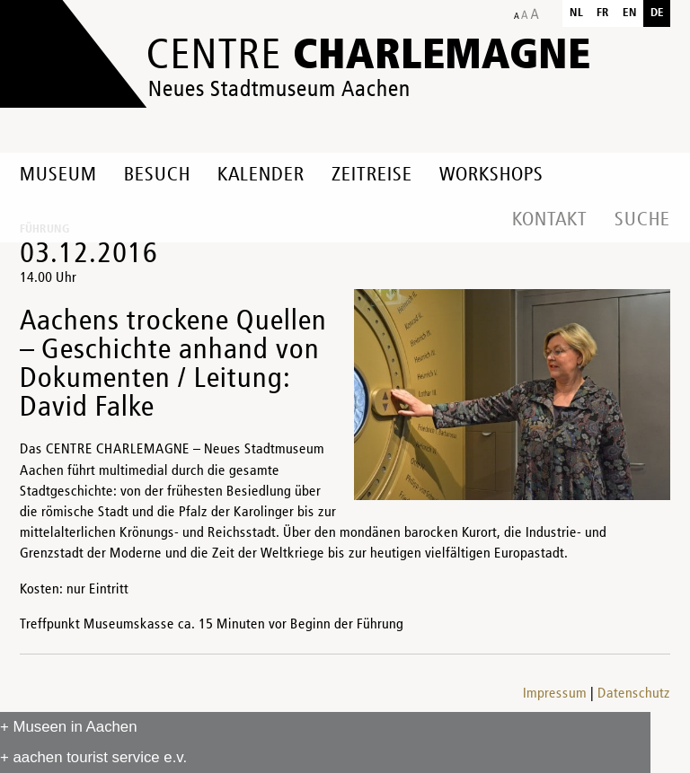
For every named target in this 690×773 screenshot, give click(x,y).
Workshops (491, 175)
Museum (58, 175)
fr (603, 13)
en (630, 13)
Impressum (555, 694)
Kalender (261, 175)
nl (576, 13)
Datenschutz (633, 694)
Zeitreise (372, 175)
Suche (642, 220)
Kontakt (550, 220)
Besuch (157, 175)
